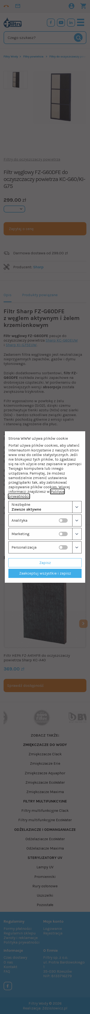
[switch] (63, 520)
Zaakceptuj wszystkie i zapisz (45, 573)
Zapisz (45, 562)
